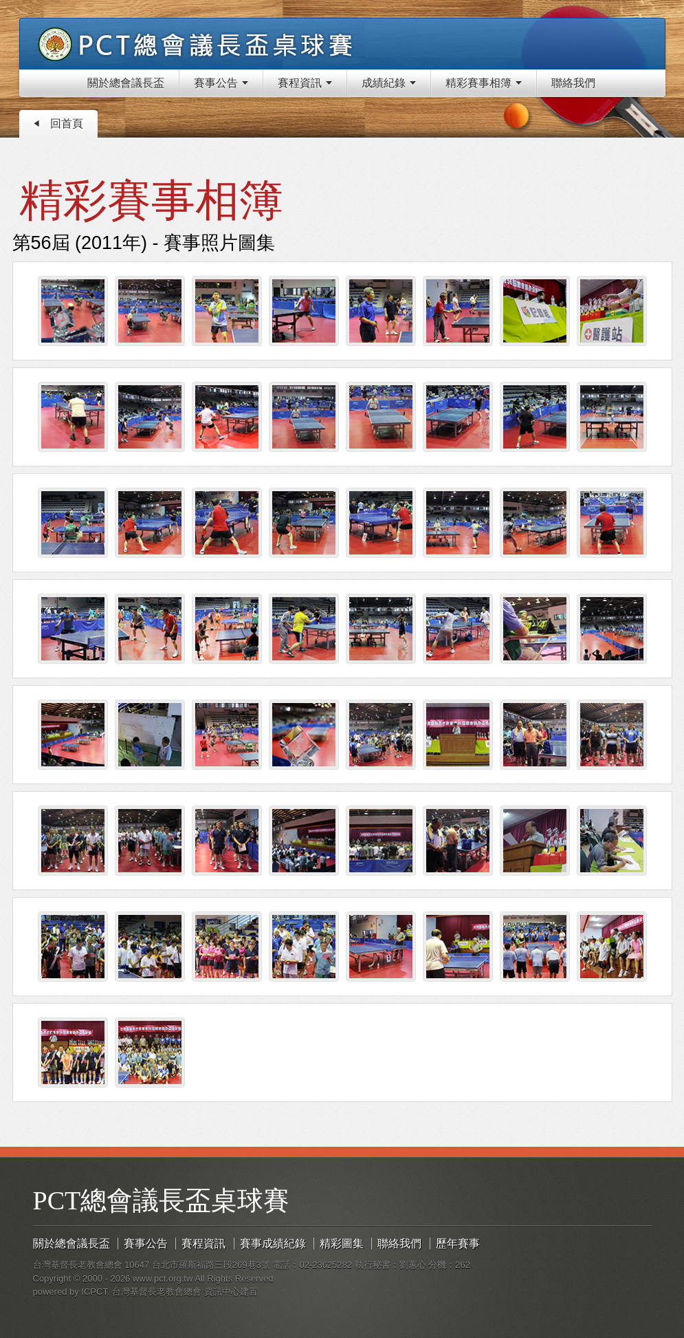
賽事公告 (146, 1243)
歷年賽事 (458, 1243)
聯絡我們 (399, 1243)
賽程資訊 (203, 1243)
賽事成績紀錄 (273, 1243)
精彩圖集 (342, 1243)
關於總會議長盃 (71, 1243)
